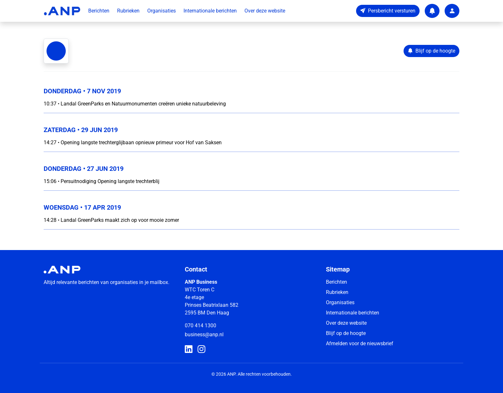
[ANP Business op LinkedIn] (188, 349)
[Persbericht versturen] (388, 11)
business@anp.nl (204, 334)
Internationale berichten (210, 11)
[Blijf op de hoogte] (431, 51)
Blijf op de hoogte (346, 333)
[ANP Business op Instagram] (201, 349)
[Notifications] (432, 11)
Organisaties (161, 11)
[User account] (452, 11)
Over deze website (264, 11)
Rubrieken (128, 11)
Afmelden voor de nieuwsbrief (359, 343)
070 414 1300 (200, 325)
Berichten (98, 11)
